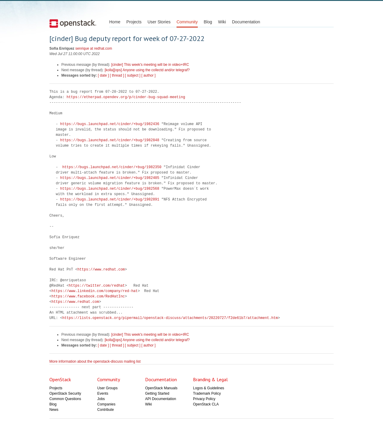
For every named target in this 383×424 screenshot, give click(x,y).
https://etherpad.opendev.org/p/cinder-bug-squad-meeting (126, 97)
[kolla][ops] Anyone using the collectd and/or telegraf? (147, 70)
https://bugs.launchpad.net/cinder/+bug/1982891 (109, 199)
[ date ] (103, 75)
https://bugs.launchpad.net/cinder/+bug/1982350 (111, 167)
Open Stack (72, 23)
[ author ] (149, 75)
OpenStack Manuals (161, 388)
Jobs (101, 399)
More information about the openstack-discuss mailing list (95, 361)
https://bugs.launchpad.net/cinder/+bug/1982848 (109, 140)
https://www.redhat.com (101, 269)
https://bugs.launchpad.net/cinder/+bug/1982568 (109, 188)
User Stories (159, 21)
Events (102, 393)
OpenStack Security (65, 393)
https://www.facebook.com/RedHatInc (88, 296)
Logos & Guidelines (208, 388)
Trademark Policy (207, 393)
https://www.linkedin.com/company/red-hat (94, 291)
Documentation (246, 21)
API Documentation (160, 399)
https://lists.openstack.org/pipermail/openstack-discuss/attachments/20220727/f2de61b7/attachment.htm (170, 317)
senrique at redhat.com (93, 48)
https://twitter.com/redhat (97, 285)
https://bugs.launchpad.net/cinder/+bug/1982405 (109, 177)
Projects (134, 21)
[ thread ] (117, 75)
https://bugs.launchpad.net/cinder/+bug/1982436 (109, 124)
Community (187, 21)
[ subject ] (132, 75)
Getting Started (157, 393)
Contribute (105, 410)
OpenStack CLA (206, 404)
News (53, 410)
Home (114, 21)
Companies (106, 404)
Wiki (222, 21)
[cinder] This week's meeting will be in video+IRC (150, 65)
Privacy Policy (204, 399)
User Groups (107, 388)
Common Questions (65, 399)
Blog (208, 21)
